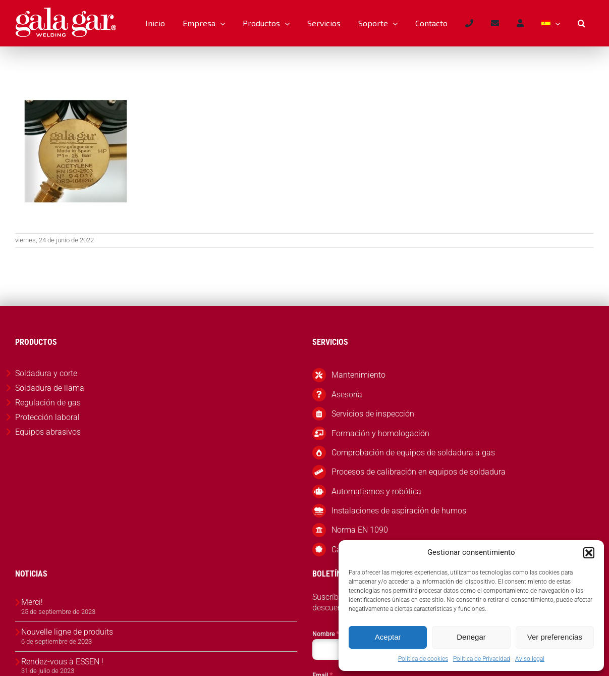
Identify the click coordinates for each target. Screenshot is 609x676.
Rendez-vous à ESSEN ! (62, 661)
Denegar (471, 637)
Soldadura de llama (49, 388)
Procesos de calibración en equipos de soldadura (418, 472)
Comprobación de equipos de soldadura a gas (413, 452)
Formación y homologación (380, 433)
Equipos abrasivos (48, 432)
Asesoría (346, 394)
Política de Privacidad (481, 658)
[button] (589, 553)
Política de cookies (423, 658)
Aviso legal (529, 658)
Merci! (32, 602)
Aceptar (388, 637)
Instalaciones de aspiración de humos (398, 510)
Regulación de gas (48, 402)
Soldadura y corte (46, 373)
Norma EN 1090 (359, 530)
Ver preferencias (554, 637)
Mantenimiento (358, 375)
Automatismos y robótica (376, 491)
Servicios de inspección (372, 414)
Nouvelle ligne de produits (67, 632)
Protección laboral (47, 417)
